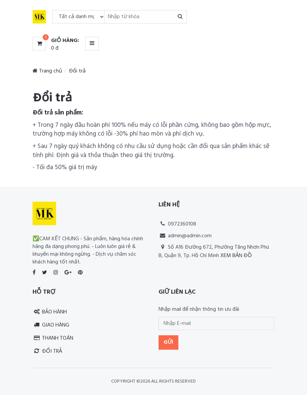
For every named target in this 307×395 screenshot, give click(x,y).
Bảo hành (50, 312)
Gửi (168, 342)
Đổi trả (47, 351)
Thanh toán (53, 338)
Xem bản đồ (236, 255)
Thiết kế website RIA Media (190, 266)
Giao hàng (51, 325)
